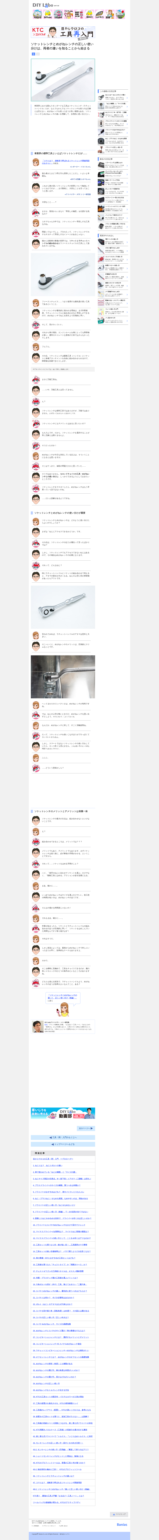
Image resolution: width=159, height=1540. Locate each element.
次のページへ (84, 1128)
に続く (62, 998)
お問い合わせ (63, 1526)
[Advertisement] (63, 133)
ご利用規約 (35, 1526)
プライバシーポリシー (49, 1526)
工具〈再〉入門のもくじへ (63, 1137)
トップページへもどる (63, 1144)
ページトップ (121, 1514)
